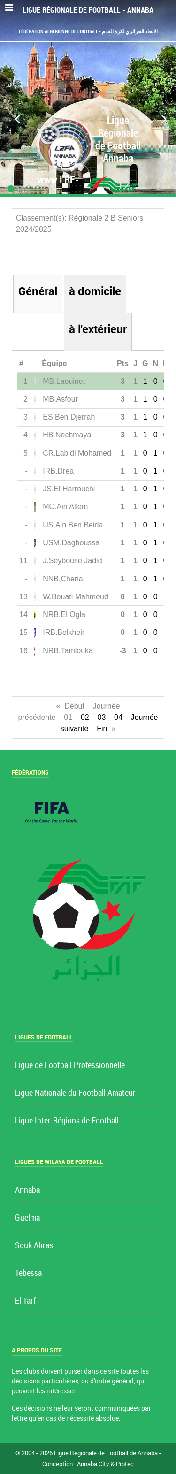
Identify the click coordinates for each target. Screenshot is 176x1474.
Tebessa (28, 1273)
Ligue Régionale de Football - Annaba (88, 10)
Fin (102, 729)
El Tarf (25, 1301)
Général (37, 291)
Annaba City (93, 1463)
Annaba (27, 1190)
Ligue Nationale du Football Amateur (75, 1093)
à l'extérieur (98, 329)
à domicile (95, 291)
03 (102, 717)
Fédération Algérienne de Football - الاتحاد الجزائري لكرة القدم (88, 31)
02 (85, 717)
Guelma (27, 1218)
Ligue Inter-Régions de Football (67, 1121)
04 (118, 717)
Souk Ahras (34, 1246)
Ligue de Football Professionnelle (70, 1065)
